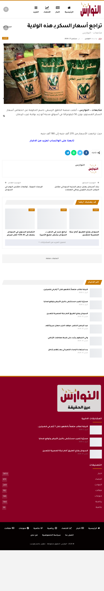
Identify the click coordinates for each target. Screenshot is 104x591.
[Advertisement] (52, 123)
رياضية (98, 502)
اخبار (57, 9)
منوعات (98, 496)
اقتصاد (47, 9)
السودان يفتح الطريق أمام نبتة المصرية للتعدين (67, 314)
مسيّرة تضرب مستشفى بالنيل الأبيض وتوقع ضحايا (66, 302)
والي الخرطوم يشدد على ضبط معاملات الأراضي (68, 338)
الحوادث (98, 485)
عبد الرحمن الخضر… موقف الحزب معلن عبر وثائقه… (66, 326)
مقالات (98, 490)
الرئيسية (69, 9)
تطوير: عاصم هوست (37, 544)
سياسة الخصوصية (51, 535)
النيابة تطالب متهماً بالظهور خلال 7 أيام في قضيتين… (65, 290)
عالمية (99, 507)
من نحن (34, 535)
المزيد (36, 9)
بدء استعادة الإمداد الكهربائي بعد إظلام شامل (68, 350)
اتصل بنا (69, 535)
